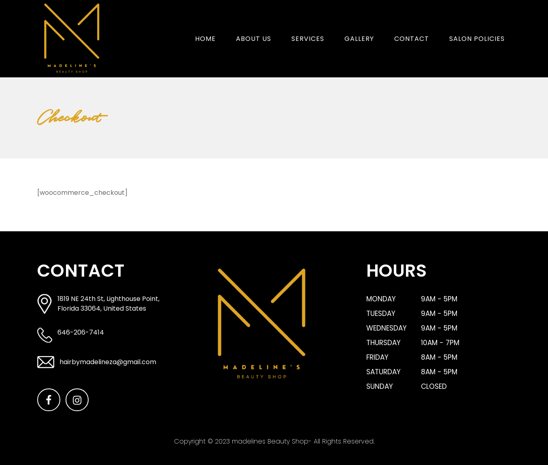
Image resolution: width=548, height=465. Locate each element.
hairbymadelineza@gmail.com (107, 362)
